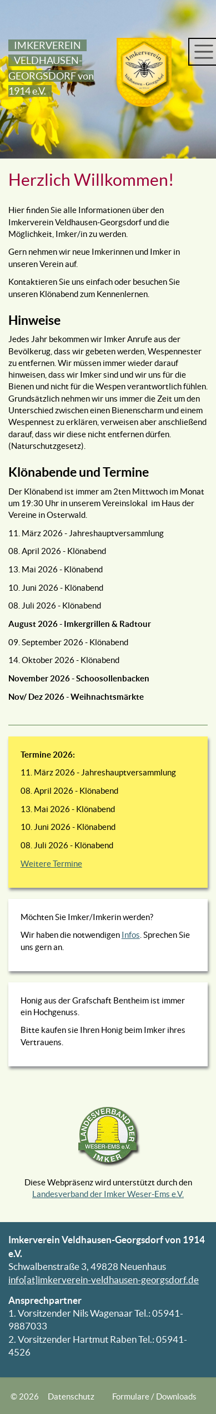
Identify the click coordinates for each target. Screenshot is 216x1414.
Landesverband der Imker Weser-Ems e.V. (108, 1194)
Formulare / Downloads (154, 1396)
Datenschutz (71, 1396)
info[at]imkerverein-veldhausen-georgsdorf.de (103, 1280)
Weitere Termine (51, 863)
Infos (131, 935)
